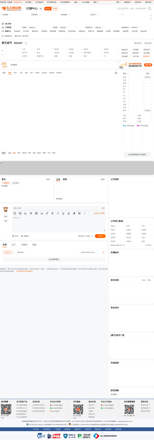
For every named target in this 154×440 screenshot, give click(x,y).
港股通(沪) (89, 27)
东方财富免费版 (21, 405)
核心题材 (147, 53)
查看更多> (146, 56)
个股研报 (44, 31)
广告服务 (57, 429)
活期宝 (91, 411)
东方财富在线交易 (38, 408)
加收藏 (9, 2)
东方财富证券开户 (38, 405)
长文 (15, 236)
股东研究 (136, 53)
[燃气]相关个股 (117, 335)
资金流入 (32, 27)
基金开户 (92, 405)
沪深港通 (8, 27)
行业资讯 (16, 183)
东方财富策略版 (21, 411)
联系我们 (68, 429)
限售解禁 (116, 31)
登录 (117, 2)
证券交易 (138, 2)
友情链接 (118, 429)
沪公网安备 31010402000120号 (80, 425)
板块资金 (35, 31)
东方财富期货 (129, 402)
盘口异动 (8, 24)
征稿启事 (108, 429)
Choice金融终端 (21, 417)
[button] (15, 213)
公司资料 (115, 179)
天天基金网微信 (107, 408)
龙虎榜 (108, 31)
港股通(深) (125, 27)
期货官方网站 (145, 411)
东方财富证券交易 (38, 411)
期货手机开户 (145, 405)
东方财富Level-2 (21, 408)
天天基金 (76, 402)
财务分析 (125, 53)
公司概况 (136, 50)
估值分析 (143, 31)
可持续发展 (46, 429)
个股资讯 (6, 183)
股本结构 (115, 280)
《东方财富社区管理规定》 (24, 271)
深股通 (55, 27)
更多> (48, 179)
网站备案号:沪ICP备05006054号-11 (57, 425)
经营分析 (147, 50)
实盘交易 (147, 43)
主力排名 (26, 31)
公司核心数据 (117, 221)
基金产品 (92, 414)
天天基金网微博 (107, 405)
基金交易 (92, 408)
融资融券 (100, 31)
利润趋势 (115, 363)
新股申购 (53, 31)
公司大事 (136, 56)
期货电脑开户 (145, 408)
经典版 (55, 8)
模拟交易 (137, 43)
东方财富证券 (51, 2)
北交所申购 (72, 31)
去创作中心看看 (99, 213)
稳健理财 (92, 417)
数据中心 (8, 31)
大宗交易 (134, 31)
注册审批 (125, 31)
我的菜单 (127, 2)
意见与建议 (55, 411)
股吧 (95, 2)
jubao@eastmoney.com (125, 421)
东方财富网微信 (56, 408)
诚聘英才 (78, 429)
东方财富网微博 (56, 405)
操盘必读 (125, 50)
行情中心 (32, 8)
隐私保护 (98, 429)
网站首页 (3, 2)
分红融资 (125, 56)
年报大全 (91, 31)
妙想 (75, 2)
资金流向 (17, 31)
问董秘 (24, 245)
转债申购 (62, 31)
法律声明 (88, 429)
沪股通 (24, 27)
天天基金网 (39, 2)
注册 (5, 221)
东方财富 (4, 402)
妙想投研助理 (21, 414)
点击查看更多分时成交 (137, 154)
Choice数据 (85, 2)
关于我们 (36, 429)
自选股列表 (8, 36)
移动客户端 (17, 2)
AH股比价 (81, 31)
